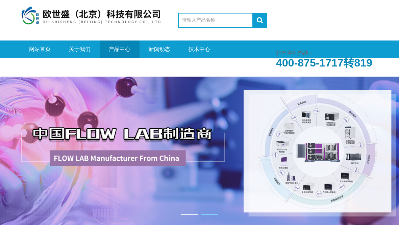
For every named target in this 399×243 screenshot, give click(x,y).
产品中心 (119, 49)
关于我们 (80, 49)
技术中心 (199, 49)
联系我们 (159, 67)
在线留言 (119, 67)
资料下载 (80, 67)
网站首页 (40, 49)
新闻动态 (159, 49)
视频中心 (40, 67)
